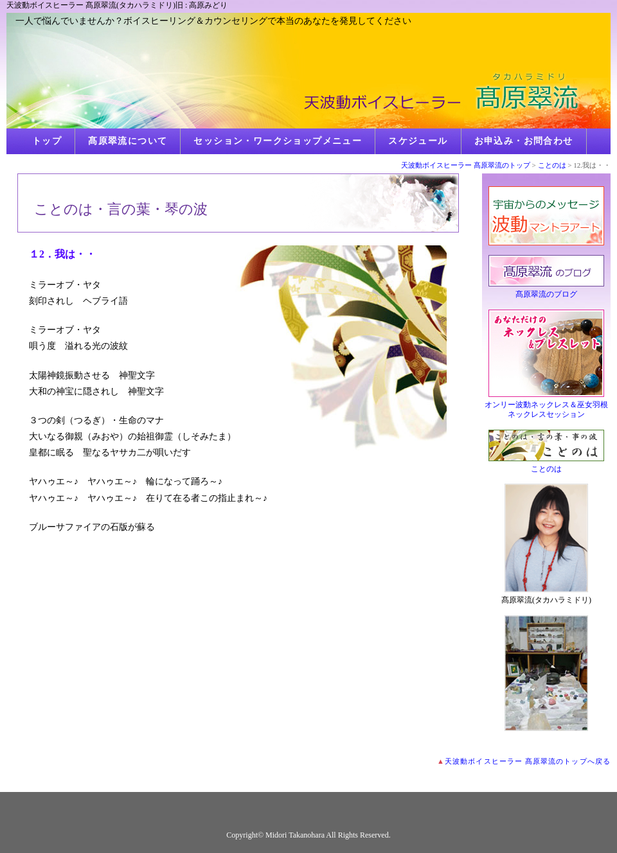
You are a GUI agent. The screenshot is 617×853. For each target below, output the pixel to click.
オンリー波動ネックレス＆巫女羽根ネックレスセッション (546, 409)
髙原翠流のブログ (546, 294)
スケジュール (417, 141)
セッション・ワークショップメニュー (277, 141)
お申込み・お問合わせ (523, 141)
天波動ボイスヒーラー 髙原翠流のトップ (465, 165)
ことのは (552, 165)
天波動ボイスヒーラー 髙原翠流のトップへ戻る (528, 761)
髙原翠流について (127, 141)
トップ (47, 141)
